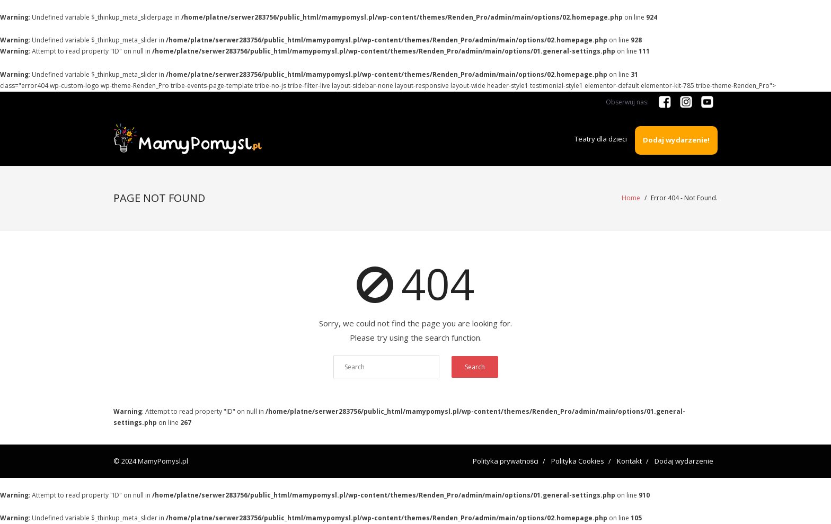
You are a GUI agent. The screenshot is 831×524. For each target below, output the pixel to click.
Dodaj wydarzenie (684, 461)
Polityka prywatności (506, 461)
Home (631, 197)
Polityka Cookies (577, 461)
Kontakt (629, 461)
